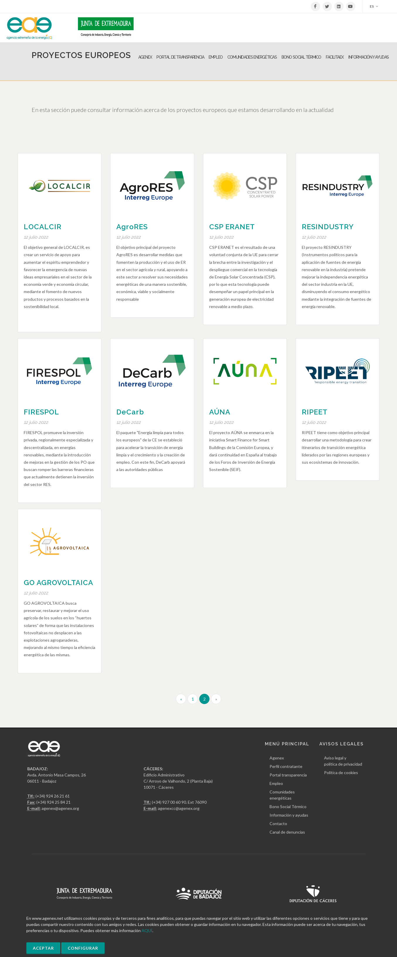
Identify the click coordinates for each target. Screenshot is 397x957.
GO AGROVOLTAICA (58, 582)
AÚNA (219, 412)
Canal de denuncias (287, 831)
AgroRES (132, 226)
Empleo (276, 783)
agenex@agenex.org (60, 808)
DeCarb (130, 412)
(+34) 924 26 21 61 (52, 795)
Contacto (278, 823)
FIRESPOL (41, 412)
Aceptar (43, 948)
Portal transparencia (288, 774)
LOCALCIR (43, 226)
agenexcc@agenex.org (179, 808)
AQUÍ (147, 930)
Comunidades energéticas (282, 794)
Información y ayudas (289, 814)
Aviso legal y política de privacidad (343, 760)
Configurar (83, 948)
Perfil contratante (286, 766)
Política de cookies (341, 772)
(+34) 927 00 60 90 (169, 802)
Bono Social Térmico (288, 806)
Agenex (277, 757)
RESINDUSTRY (328, 226)
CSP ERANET (232, 226)
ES (374, 6)
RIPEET (315, 412)
